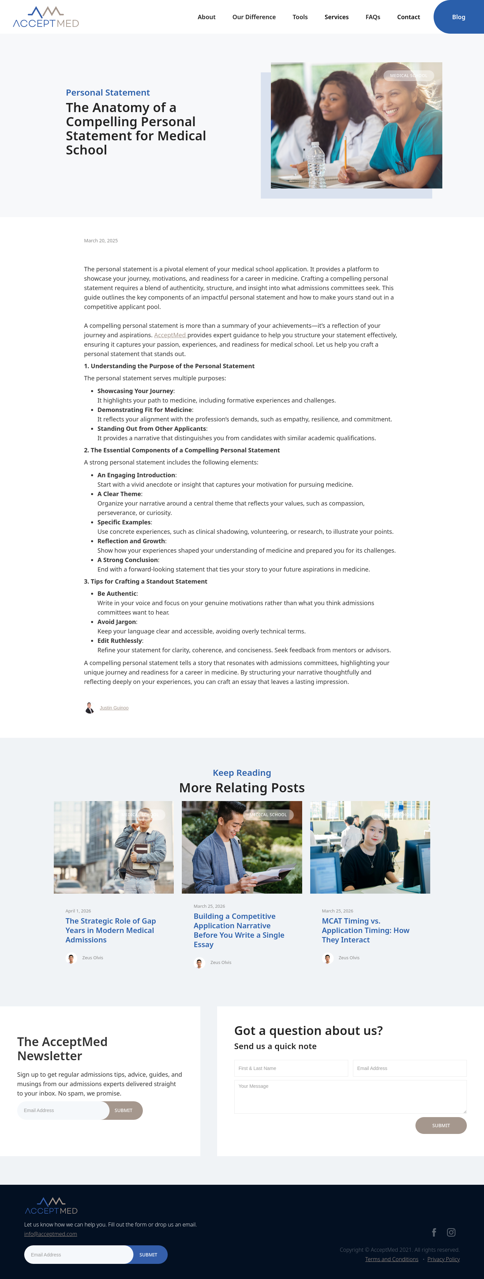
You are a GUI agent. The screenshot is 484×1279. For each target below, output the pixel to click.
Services (337, 16)
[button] (206, 17)
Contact (408, 17)
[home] (45, 16)
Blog (458, 17)
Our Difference (254, 17)
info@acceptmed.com (50, 1234)
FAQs (373, 17)
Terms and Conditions (391, 1259)
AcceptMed (171, 335)
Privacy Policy (444, 1259)
